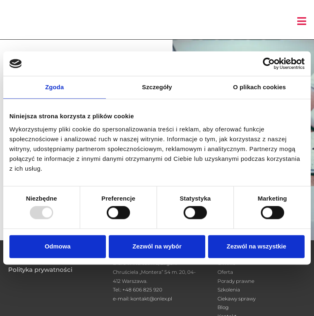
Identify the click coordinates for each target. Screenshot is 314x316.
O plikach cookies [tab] (259, 87)
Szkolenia (229, 290)
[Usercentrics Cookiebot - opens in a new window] (269, 63)
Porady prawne (236, 281)
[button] (302, 21)
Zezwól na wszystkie (256, 246)
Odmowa (57, 246)
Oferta (225, 272)
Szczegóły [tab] (157, 87)
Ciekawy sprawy (237, 299)
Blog (223, 307)
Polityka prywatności (40, 269)
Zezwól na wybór (157, 246)
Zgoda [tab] (54, 87)
